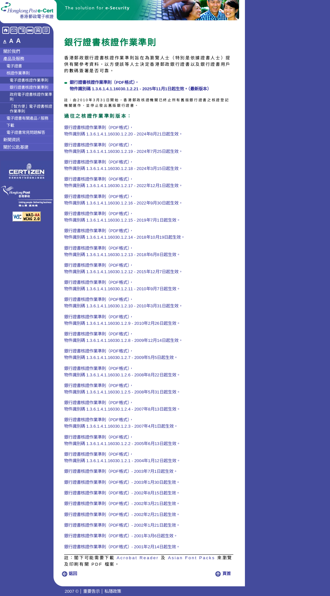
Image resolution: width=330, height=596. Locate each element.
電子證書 (14, 66)
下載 (10, 125)
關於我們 (11, 51)
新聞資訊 (11, 139)
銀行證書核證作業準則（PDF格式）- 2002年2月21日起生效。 (122, 514)
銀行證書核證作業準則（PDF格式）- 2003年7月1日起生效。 (121, 471)
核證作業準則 (18, 73)
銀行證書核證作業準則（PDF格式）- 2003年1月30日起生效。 (122, 482)
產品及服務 (13, 58)
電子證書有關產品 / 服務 (27, 118)
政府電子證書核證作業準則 (31, 97)
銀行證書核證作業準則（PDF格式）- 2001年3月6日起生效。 (121, 535)
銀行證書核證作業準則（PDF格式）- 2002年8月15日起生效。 (122, 493)
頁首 (223, 573)
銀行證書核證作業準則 (29, 87)
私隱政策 (112, 591)
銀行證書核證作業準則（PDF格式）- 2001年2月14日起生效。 (122, 546)
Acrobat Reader (138, 557)
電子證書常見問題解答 (25, 132)
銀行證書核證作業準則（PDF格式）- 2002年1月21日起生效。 (122, 525)
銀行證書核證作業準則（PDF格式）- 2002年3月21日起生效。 (122, 503)
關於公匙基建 (15, 147)
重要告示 (91, 591)
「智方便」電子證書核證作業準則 (31, 109)
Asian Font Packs (191, 557)
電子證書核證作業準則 (29, 80)
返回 (69, 573)
